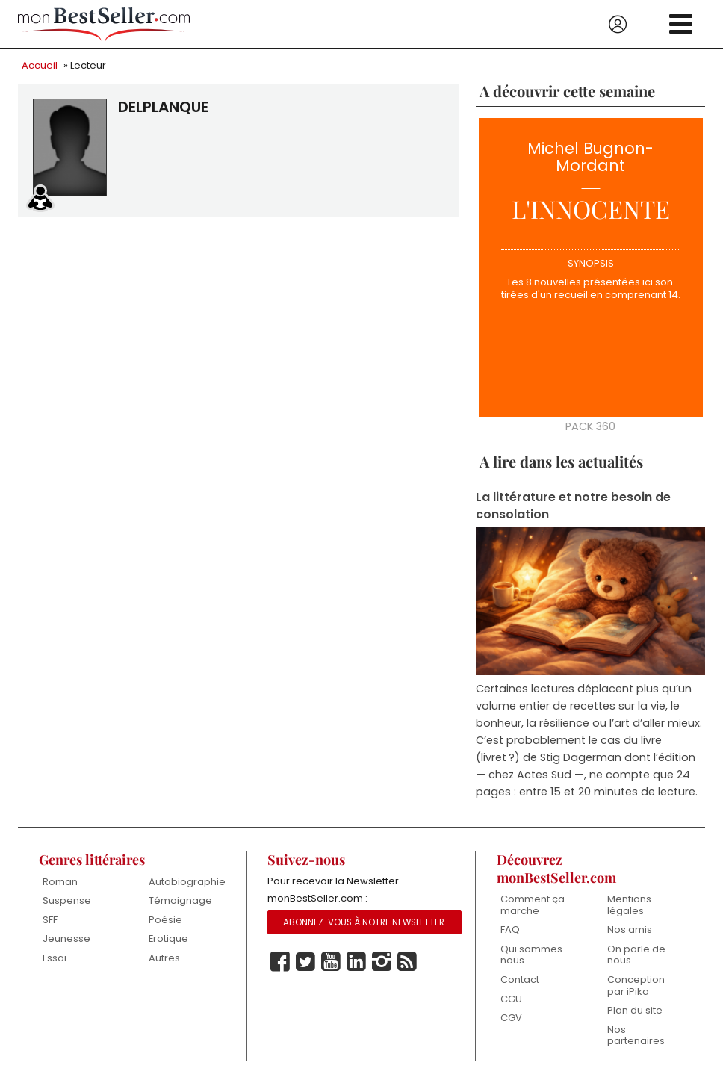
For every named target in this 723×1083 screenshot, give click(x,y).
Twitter (305, 962)
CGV (511, 1018)
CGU (511, 999)
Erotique (168, 938)
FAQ (510, 929)
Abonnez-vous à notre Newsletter (363, 922)
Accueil (40, 65)
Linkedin (356, 962)
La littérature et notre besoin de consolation (573, 505)
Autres (164, 958)
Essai (54, 958)
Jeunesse (66, 938)
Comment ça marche (532, 905)
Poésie (165, 920)
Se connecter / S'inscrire (617, 24)
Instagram (381, 962)
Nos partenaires (636, 1036)
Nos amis (629, 929)
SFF (50, 920)
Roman (60, 882)
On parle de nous (636, 955)
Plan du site (635, 1010)
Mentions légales (629, 905)
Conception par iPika (636, 985)
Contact (519, 979)
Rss (407, 962)
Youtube (331, 962)
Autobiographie (187, 882)
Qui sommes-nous (534, 955)
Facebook (280, 962)
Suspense (67, 900)
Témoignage (180, 900)
